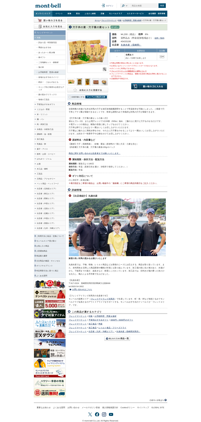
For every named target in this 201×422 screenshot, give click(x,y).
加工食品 (93, 324)
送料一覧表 (159, 38)
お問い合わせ (73, 407)
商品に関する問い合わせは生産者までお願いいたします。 (95, 153)
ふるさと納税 (90, 13)
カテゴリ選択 (124, 5)
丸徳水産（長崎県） (131, 45)
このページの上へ (158, 400)
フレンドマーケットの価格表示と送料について (129, 71)
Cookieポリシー (127, 407)
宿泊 (78, 13)
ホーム (97, 20)
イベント (59, 13)
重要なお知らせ (44, 407)
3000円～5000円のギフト (121, 320)
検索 (162, 5)
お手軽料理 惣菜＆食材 (132, 20)
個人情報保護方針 (110, 407)
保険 (69, 13)
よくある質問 (59, 407)
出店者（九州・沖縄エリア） (102, 331)
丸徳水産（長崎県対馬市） (128, 331)
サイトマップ (143, 407)
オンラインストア (43, 13)
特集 (119, 20)
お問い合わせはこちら (82, 289)
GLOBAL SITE (157, 407)
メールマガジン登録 (91, 407)
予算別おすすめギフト (99, 320)
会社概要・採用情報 (157, 13)
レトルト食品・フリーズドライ (112, 328)
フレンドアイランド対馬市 (103, 299)
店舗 (102, 13)
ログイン (109, 6)
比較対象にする (78, 97)
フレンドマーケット (108, 20)
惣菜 (100, 324)
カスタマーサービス (135, 13)
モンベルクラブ (115, 13)
